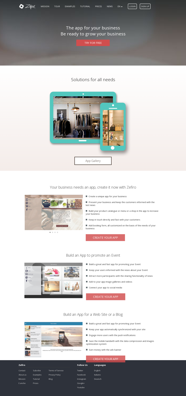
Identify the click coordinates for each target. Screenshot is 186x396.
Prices (98, 6)
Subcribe (37, 370)
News (110, 6)
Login (132, 6)
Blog (50, 379)
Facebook (81, 374)
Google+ (81, 383)
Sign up (145, 6)
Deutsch (97, 379)
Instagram (81, 379)
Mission (45, 6)
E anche (22, 383)
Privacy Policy (55, 374)
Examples (70, 6)
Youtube (81, 387)
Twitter (80, 370)
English (97, 370)
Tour (57, 6)
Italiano (97, 374)
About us (22, 374)
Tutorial (85, 6)
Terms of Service (56, 370)
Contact (22, 370)
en (120, 6)
